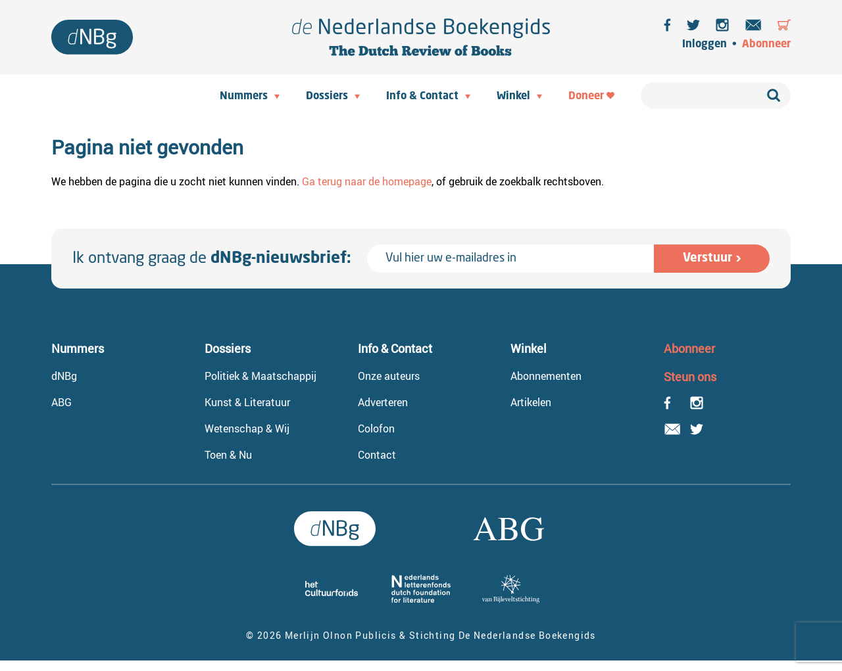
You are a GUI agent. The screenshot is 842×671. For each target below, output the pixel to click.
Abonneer (766, 44)
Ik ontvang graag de (211, 259)
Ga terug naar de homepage (367, 181)
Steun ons (690, 376)
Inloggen (704, 44)
